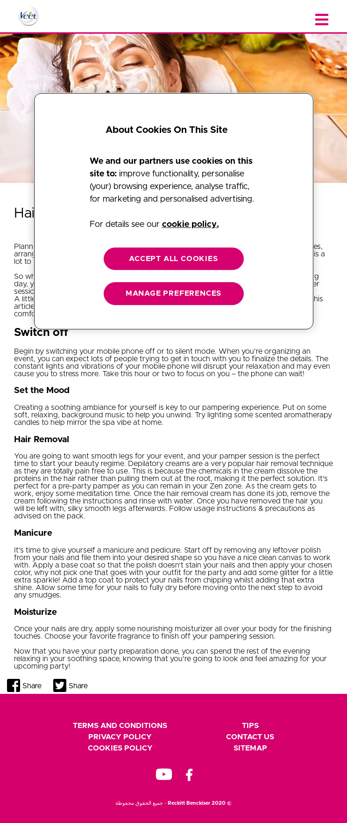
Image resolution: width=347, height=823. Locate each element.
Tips (250, 725)
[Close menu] (322, 19)
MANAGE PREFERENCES (173, 293)
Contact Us (250, 737)
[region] (174, 211)
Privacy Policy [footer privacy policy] (120, 737)
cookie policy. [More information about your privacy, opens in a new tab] (190, 224)
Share (32, 686)
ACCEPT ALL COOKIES (173, 258)
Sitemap (250, 748)
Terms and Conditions (120, 725)
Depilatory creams (159, 463)
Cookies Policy (120, 748)
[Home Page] (28, 16)
